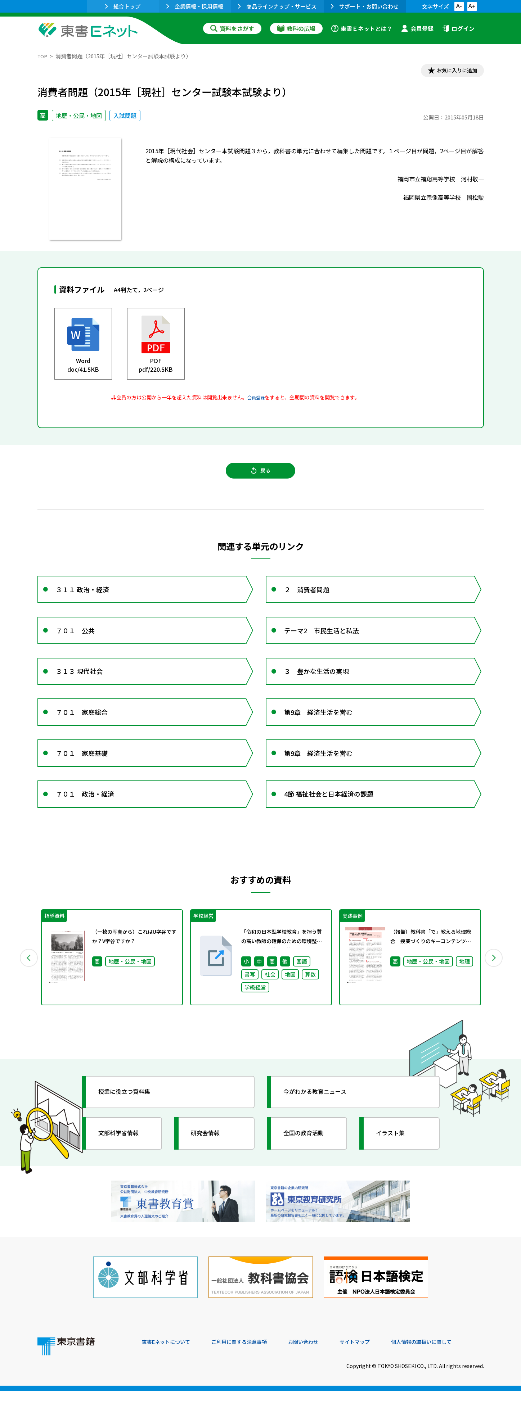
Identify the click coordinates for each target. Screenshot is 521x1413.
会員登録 (417, 28)
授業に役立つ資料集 (129, 1122)
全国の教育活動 (308, 1164)
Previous (27, 987)
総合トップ (122, 6)
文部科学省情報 (123, 1164)
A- (459, 6)
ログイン (458, 28)
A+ (471, 6)
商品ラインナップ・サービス (277, 6)
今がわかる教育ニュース (321, 1122)
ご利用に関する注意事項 (250, 1364)
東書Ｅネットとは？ (361, 28)
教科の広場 (296, 28)
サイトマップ (376, 1364)
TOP (43, 56)
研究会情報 (209, 1164)
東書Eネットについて (169, 1364)
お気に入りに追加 (453, 71)
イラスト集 (394, 1164)
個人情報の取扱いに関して (449, 1364)
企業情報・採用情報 (194, 6)
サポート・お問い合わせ (365, 6)
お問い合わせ (320, 1364)
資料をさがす (232, 28)
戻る (260, 475)
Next (494, 987)
